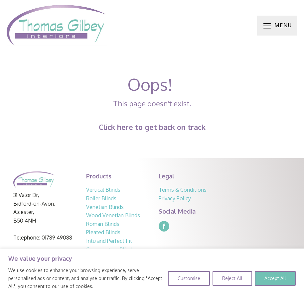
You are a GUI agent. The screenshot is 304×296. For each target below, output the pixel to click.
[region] (152, 272)
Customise (189, 278)
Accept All (275, 278)
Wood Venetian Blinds (113, 215)
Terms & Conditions (183, 189)
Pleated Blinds (103, 232)
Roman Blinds (102, 224)
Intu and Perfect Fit (109, 241)
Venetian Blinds (105, 207)
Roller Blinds (101, 198)
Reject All (232, 278)
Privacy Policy (175, 198)
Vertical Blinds (103, 189)
